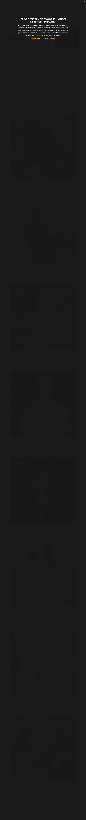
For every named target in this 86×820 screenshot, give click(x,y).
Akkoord (35, 38)
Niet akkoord (49, 39)
